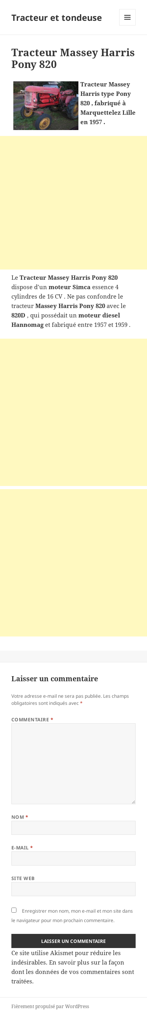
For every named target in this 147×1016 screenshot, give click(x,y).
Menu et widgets (128, 25)
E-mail (22, 847)
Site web (23, 878)
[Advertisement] (73, 203)
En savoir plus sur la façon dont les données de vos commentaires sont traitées (72, 971)
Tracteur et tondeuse (56, 17)
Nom (19, 817)
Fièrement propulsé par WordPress (50, 1006)
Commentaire (32, 719)
